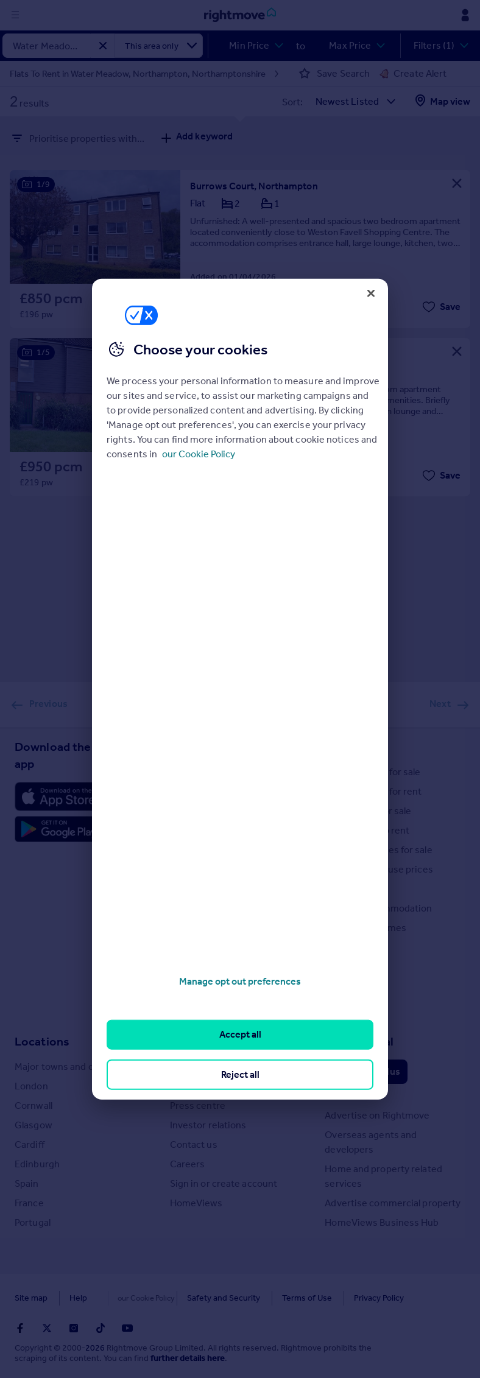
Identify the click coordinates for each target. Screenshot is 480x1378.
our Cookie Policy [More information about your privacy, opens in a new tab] (198, 454)
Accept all (240, 1034)
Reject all (240, 1074)
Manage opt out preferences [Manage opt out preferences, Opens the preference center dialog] (240, 981)
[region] (240, 689)
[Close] (371, 292)
